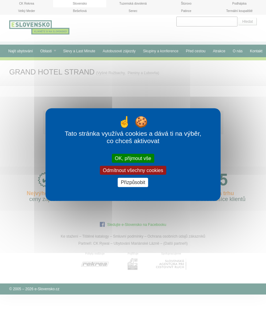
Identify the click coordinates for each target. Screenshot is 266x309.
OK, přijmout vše (133, 158)
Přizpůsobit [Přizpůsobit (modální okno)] (133, 182)
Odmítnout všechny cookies (133, 170)
